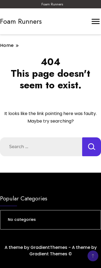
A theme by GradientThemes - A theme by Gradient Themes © (51, 250)
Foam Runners (52, 4)
